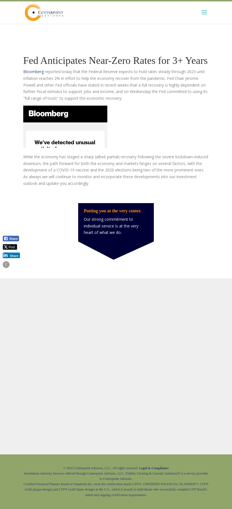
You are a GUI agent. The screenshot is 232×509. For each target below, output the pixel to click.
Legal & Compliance (154, 468)
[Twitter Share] (10, 247)
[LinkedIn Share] (11, 255)
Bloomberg (33, 71)
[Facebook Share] (11, 238)
